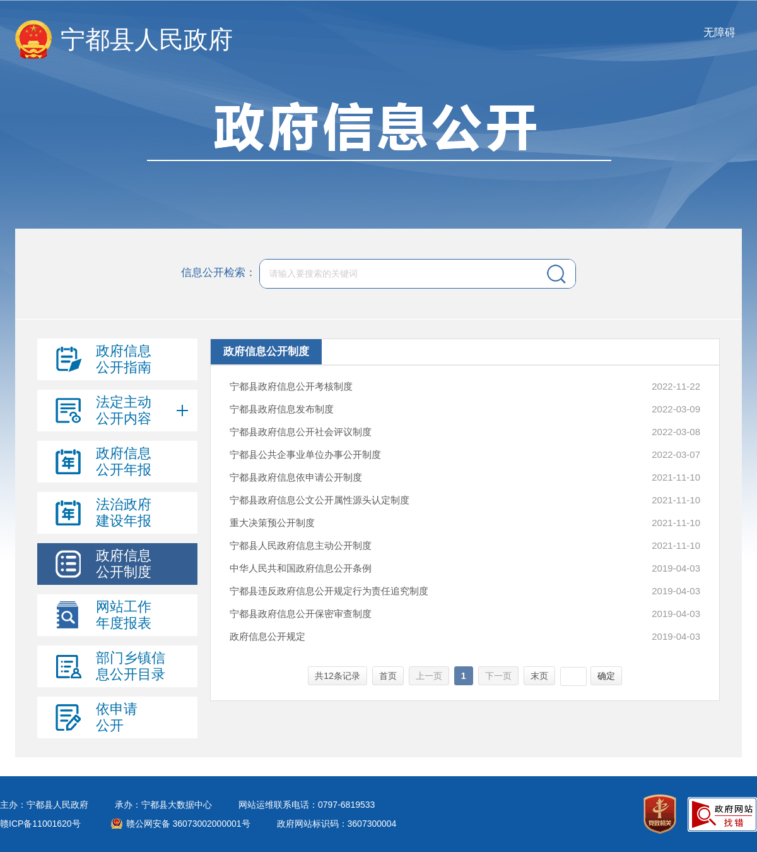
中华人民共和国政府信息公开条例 (301, 568)
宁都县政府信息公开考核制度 (291, 386)
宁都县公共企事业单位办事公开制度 (305, 454)
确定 (606, 676)
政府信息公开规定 (267, 636)
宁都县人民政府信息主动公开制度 (301, 545)
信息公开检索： (218, 273)
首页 (388, 676)
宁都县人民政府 (147, 39)
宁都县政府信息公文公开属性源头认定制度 (319, 500)
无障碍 (719, 33)
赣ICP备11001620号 (40, 824)
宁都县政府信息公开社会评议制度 (301, 431)
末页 (539, 676)
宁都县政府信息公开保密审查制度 (301, 613)
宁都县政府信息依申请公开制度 (296, 477)
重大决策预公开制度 (272, 522)
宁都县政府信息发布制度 (282, 409)
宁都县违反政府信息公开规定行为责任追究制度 (329, 590)
